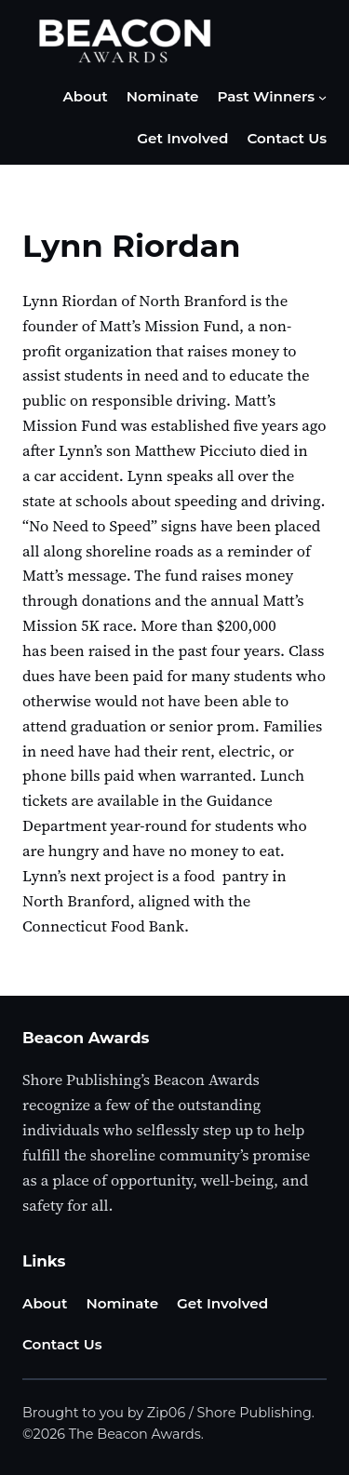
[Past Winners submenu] (322, 97)
